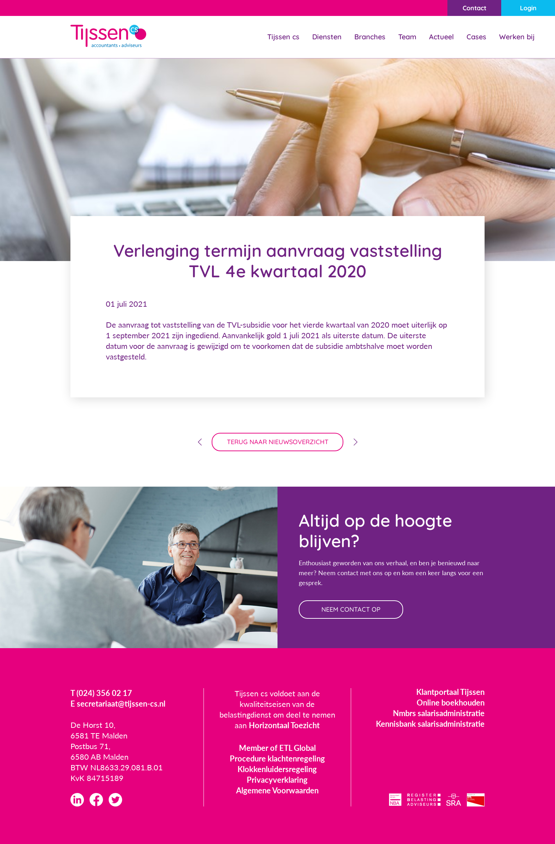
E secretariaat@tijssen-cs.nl (117, 703)
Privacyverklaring (277, 779)
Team (407, 36)
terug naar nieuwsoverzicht (277, 442)
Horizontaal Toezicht (284, 725)
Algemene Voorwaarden (277, 790)
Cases (476, 36)
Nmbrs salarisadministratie (439, 713)
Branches (369, 36)
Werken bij (516, 36)
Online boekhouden (451, 702)
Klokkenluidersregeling (277, 769)
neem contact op (351, 609)
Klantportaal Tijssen (450, 692)
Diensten (327, 36)
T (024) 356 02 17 (101, 693)
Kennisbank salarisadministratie (430, 724)
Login (528, 8)
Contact (474, 8)
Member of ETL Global (277, 748)
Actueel (441, 36)
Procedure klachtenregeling (277, 758)
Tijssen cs (283, 36)
